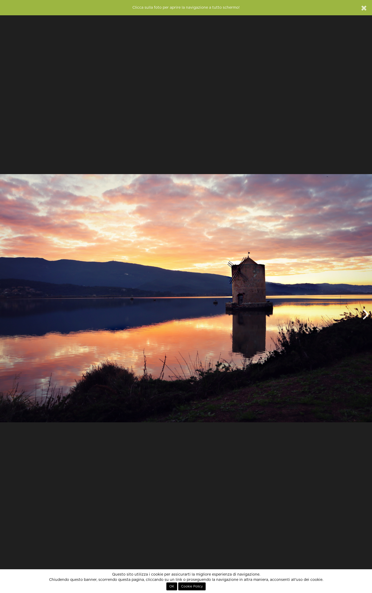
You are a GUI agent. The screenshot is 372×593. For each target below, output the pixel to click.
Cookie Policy (192, 586)
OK (171, 586)
